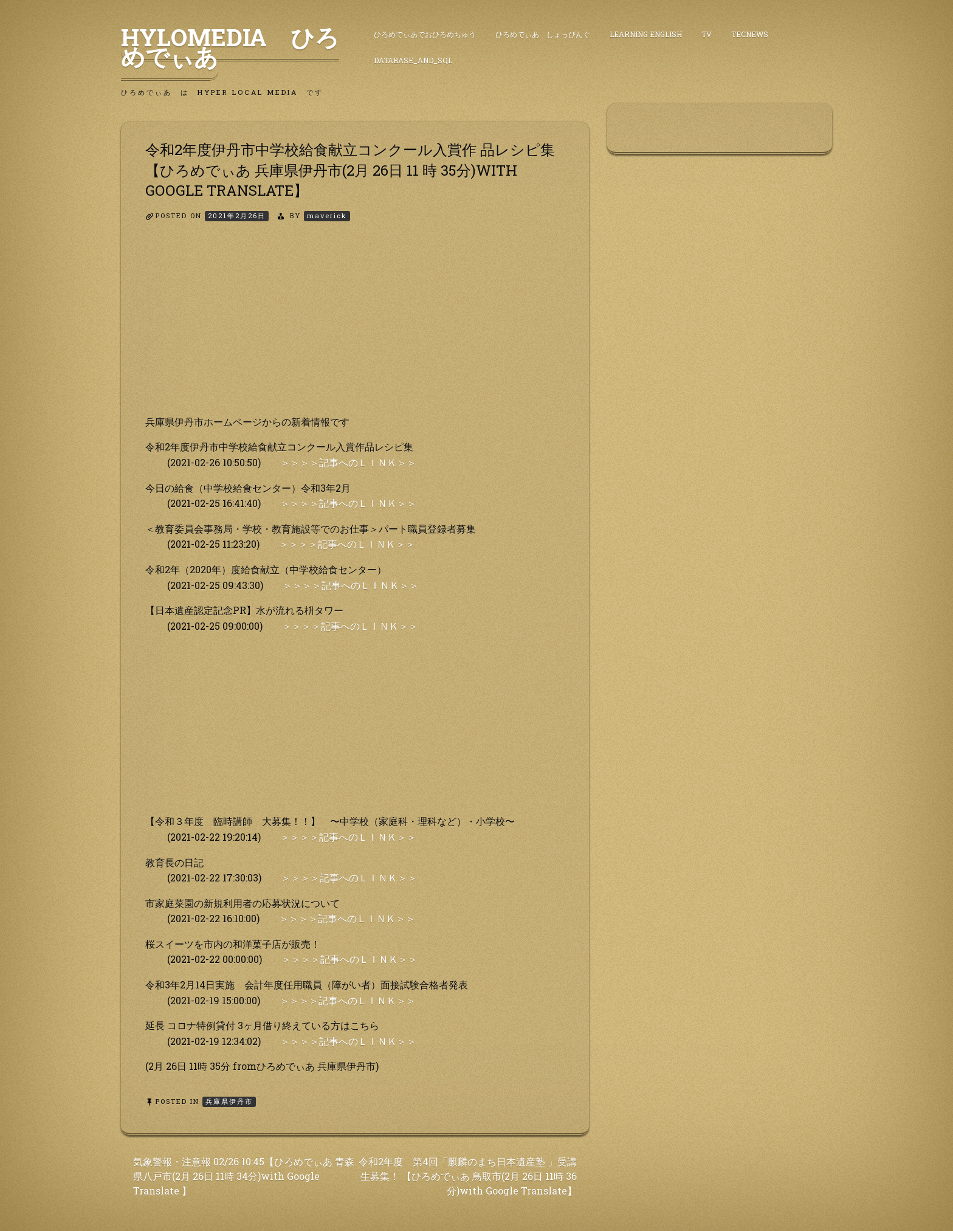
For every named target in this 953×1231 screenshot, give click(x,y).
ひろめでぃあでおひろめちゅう (425, 34)
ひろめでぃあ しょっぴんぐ (542, 34)
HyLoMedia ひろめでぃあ (230, 46)
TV (706, 34)
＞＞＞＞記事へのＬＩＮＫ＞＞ (348, 462)
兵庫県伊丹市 (229, 1101)
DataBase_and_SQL (413, 60)
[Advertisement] (355, 329)
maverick (327, 215)
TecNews (749, 34)
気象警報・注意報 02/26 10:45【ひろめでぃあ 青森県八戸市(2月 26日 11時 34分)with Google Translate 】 (243, 1176)
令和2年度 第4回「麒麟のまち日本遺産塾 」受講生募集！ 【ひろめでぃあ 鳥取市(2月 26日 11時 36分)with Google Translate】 (468, 1176)
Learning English (646, 34)
